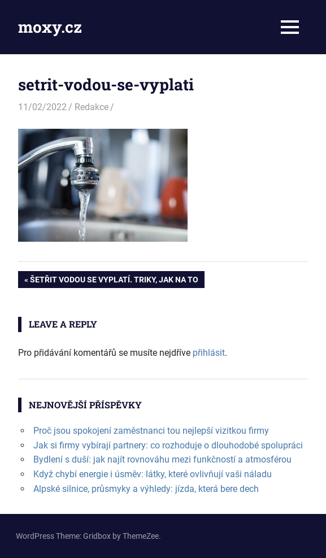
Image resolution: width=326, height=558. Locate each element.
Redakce (91, 107)
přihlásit (209, 352)
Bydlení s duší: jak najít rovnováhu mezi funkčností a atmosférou (162, 459)
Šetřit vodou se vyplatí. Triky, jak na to (113, 281)
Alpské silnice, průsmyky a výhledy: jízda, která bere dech (146, 488)
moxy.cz (50, 26)
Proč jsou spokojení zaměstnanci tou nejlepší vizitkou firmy (151, 430)
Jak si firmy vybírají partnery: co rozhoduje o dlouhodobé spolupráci (168, 445)
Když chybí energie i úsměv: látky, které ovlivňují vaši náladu (152, 474)
